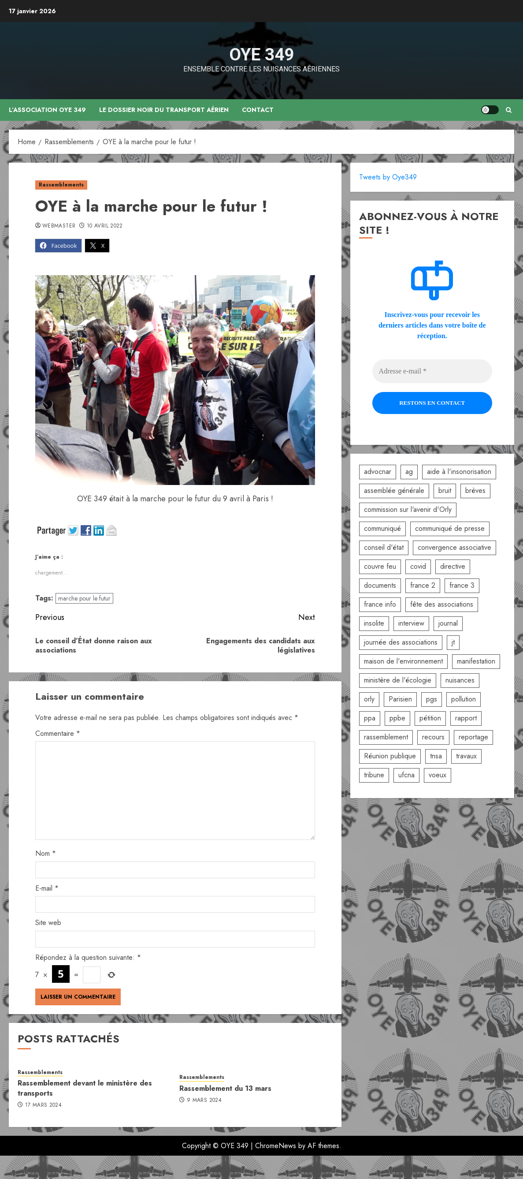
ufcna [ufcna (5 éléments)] (406, 775)
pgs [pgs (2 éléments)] (431, 699)
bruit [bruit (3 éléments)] (444, 490)
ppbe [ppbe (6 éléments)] (397, 718)
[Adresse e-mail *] (432, 371)
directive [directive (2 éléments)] (452, 566)
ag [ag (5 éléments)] (409, 471)
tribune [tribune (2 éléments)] (374, 775)
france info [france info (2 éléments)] (380, 604)
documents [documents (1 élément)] (380, 585)
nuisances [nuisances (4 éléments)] (460, 680)
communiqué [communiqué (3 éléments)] (382, 528)
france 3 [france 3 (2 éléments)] (462, 585)
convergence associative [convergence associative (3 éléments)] (454, 547)
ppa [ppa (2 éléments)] (369, 718)
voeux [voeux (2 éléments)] (437, 775)
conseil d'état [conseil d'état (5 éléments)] (384, 547)
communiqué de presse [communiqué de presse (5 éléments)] (450, 528)
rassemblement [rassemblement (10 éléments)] (386, 737)
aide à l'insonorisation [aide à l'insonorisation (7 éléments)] (459, 471)
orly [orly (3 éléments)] (369, 699)
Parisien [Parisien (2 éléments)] (400, 699)
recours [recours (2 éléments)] (433, 737)
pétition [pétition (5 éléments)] (430, 718)
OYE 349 (261, 55)
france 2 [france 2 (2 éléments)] (422, 585)
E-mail (47, 888)
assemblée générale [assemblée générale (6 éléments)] (394, 490)
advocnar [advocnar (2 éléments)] (377, 471)
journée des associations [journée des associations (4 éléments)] (401, 642)
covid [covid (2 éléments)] (418, 566)
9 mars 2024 (204, 1100)
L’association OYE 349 (47, 109)
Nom (45, 853)
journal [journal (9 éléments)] (448, 623)
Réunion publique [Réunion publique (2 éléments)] (390, 756)
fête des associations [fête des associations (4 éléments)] (441, 604)
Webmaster (58, 226)
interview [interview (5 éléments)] (411, 623)
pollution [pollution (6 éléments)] (463, 699)
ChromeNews (275, 1146)
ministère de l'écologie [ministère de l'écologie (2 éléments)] (397, 680)
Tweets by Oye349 (388, 177)
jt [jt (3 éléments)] (453, 642)
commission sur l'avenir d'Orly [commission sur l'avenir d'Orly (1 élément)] (408, 509)
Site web (48, 923)
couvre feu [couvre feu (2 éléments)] (380, 566)
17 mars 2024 (43, 1105)
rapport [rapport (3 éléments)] (466, 718)
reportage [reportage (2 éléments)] (473, 737)
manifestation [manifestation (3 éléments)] (476, 661)
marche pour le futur (84, 598)
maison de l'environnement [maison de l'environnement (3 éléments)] (403, 661)
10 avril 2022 (105, 226)
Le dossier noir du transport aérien (164, 109)
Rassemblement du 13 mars (225, 1088)
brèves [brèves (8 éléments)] (475, 490)
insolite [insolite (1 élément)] (374, 623)
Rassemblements (61, 185)
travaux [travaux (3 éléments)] (466, 756)
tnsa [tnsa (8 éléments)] (436, 756)
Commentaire (57, 733)
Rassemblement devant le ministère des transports (85, 1088)
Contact (258, 109)
